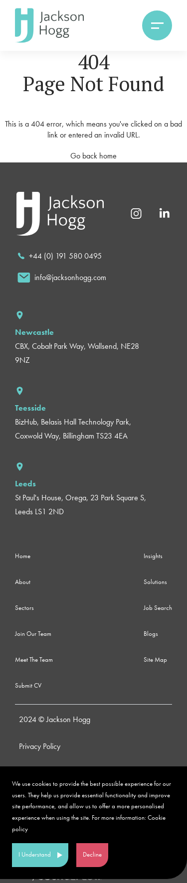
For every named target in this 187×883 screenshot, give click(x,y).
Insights (153, 556)
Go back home (93, 155)
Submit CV (28, 685)
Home (22, 556)
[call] (59, 256)
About (22, 582)
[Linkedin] (164, 212)
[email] (61, 278)
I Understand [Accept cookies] (34, 854)
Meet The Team (34, 659)
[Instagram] (136, 212)
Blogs (151, 633)
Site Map (155, 659)
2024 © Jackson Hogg (54, 719)
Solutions (155, 582)
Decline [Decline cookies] (92, 854)
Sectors (24, 607)
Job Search (158, 607)
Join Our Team (33, 633)
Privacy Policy (39, 746)
